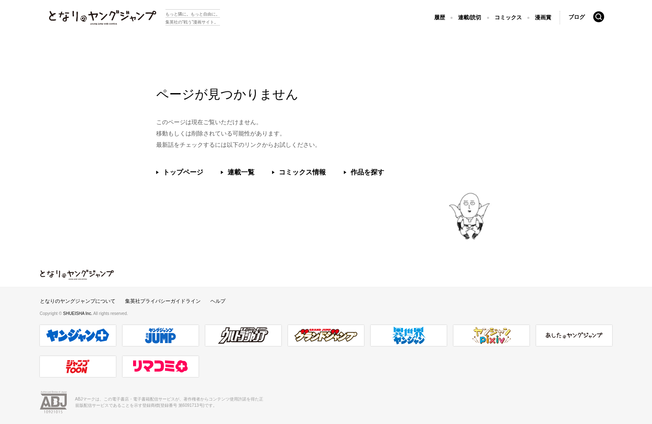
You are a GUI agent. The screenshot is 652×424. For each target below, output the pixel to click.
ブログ (576, 17)
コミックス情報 (302, 172)
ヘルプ (217, 301)
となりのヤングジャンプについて (77, 301)
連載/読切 (470, 17)
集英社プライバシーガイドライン (163, 301)
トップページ (183, 172)
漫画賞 (543, 17)
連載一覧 (241, 172)
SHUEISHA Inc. (78, 313)
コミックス (508, 17)
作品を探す (367, 172)
